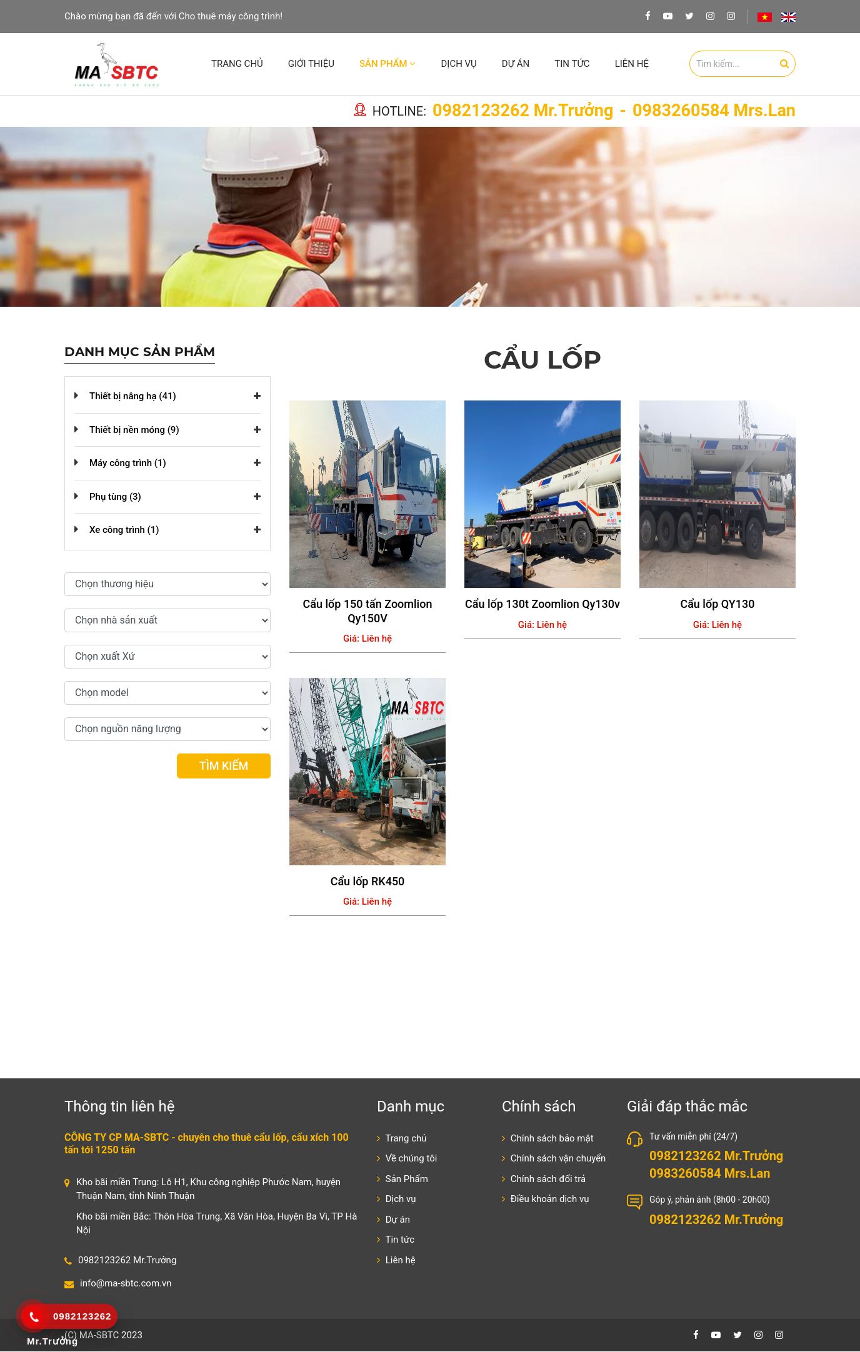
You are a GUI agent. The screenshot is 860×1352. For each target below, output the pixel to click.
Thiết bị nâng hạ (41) (132, 396)
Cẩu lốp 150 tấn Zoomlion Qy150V (367, 611)
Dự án (515, 63)
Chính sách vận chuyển (554, 1159)
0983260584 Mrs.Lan (714, 111)
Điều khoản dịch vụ (545, 1199)
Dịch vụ (458, 63)
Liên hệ (632, 63)
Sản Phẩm (387, 63)
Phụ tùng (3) (115, 497)
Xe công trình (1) (124, 530)
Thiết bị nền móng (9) (134, 430)
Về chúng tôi (407, 1159)
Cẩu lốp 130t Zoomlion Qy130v (542, 604)
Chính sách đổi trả (544, 1179)
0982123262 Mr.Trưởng (522, 111)
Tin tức (571, 63)
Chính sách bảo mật (548, 1139)
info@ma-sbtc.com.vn (126, 1284)
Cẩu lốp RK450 (368, 881)
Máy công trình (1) (127, 463)
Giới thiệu (311, 63)
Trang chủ (237, 63)
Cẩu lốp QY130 (717, 604)
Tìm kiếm (224, 766)
